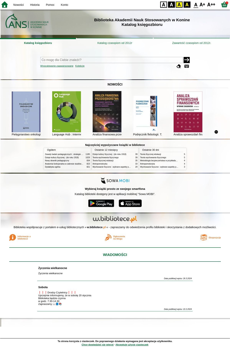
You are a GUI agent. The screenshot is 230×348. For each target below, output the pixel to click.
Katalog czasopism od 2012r (114, 42)
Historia (35, 4)
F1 (202, 4)
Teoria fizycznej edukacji (103, 161)
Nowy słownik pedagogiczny (57, 161)
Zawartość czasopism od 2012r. (191, 42)
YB (179, 4)
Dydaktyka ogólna (52, 167)
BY (187, 4)
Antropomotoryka (100, 164)
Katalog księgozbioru (38, 42)
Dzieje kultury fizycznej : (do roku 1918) (62, 157)
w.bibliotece (96, 227)
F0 (196, 4)
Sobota (43, 287)
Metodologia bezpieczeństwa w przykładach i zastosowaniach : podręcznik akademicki (177, 161)
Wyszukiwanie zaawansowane (56, 65)
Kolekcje (79, 65)
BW (171, 4)
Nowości (18, 4)
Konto (64, 4)
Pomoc (50, 4)
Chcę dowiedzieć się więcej (97, 344)
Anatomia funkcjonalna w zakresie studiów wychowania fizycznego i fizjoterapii (78, 164)
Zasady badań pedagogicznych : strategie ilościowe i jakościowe (72, 154)
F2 (211, 4)
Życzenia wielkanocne (52, 268)
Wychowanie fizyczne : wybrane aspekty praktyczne (115, 167)
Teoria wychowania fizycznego (106, 157)
